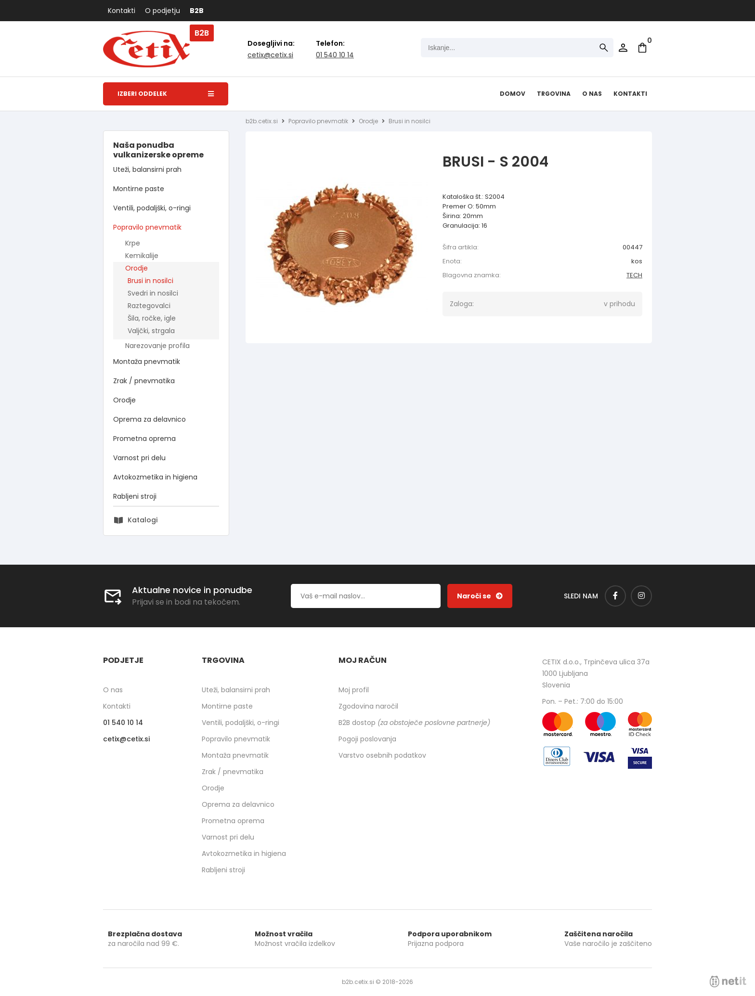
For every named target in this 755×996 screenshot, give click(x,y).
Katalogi (142, 520)
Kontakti (121, 10)
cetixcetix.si (270, 55)
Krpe (132, 243)
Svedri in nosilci (153, 293)
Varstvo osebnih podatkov (382, 755)
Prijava (623, 47)
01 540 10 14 (335, 55)
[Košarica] (642, 47)
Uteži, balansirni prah (147, 169)
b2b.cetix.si (262, 121)
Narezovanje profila (157, 345)
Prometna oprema (144, 438)
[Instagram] (641, 596)
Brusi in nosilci (150, 280)
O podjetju (162, 10)
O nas (592, 94)
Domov (512, 94)
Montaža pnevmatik (146, 361)
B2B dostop (414, 722)
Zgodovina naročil (368, 706)
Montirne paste (138, 189)
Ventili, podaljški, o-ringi (152, 208)
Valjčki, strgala (151, 331)
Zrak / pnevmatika (144, 381)
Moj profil (353, 690)
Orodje (136, 268)
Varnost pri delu (139, 458)
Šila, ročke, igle (152, 318)
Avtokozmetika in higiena (155, 477)
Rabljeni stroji (134, 496)
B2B (197, 10)
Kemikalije (141, 255)
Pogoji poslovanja (367, 739)
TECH (634, 275)
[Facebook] (615, 596)
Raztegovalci (149, 305)
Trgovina (554, 94)
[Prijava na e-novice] (479, 596)
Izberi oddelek (165, 94)
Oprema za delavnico (149, 419)
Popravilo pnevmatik (147, 227)
